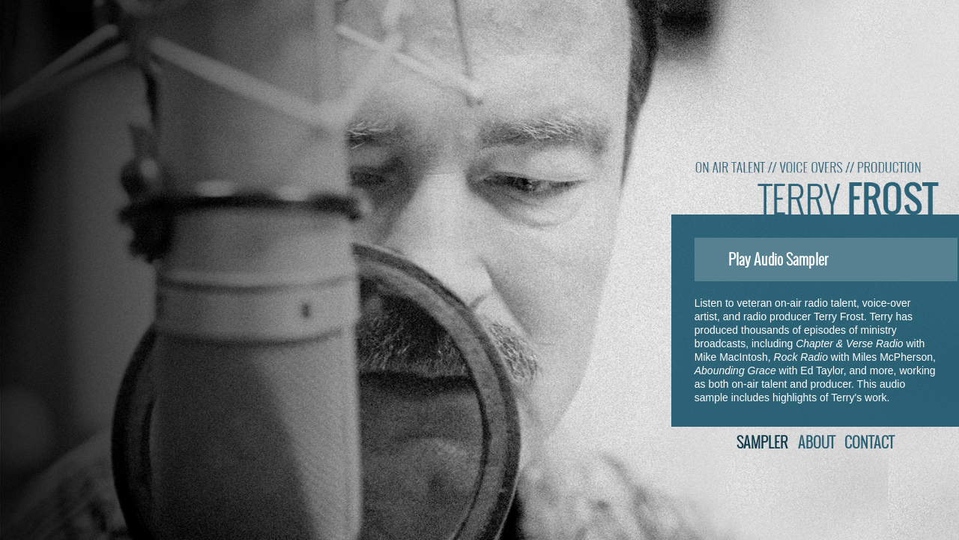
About (816, 442)
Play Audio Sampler (765, 259)
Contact (869, 442)
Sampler (761, 442)
